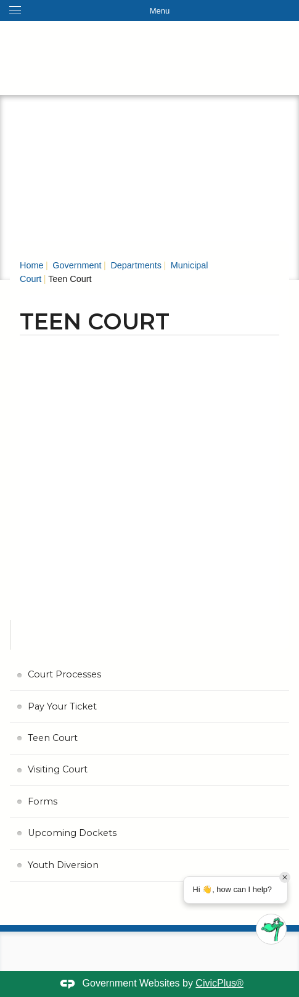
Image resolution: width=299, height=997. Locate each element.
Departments (134, 265)
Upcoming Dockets (72, 832)
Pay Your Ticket (62, 706)
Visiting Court (58, 769)
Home (31, 265)
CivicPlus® (219, 983)
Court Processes (64, 674)
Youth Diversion (63, 865)
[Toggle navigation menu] (149, 10)
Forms (42, 801)
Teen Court (53, 737)
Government (75, 265)
